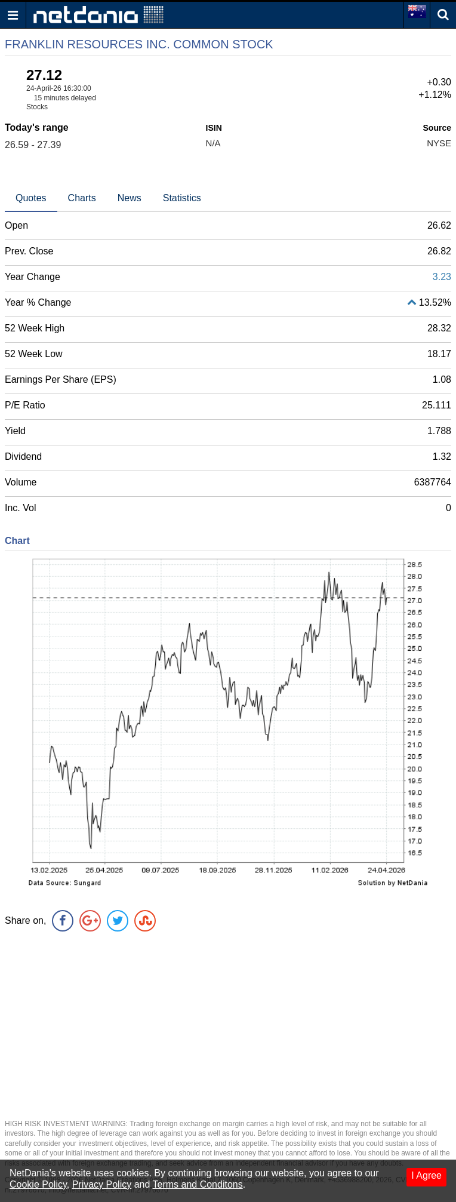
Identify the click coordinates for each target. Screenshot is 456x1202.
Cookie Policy (38, 1184)
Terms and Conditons (198, 1184)
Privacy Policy (102, 1184)
